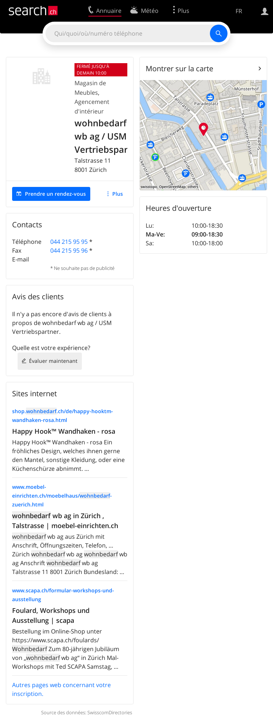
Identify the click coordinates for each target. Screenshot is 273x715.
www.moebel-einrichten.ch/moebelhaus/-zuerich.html (62, 495)
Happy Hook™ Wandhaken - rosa (63, 431)
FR (239, 11)
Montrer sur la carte (179, 68)
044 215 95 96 (69, 250)
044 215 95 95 (69, 242)
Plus (117, 193)
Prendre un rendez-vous (55, 193)
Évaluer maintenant (53, 360)
